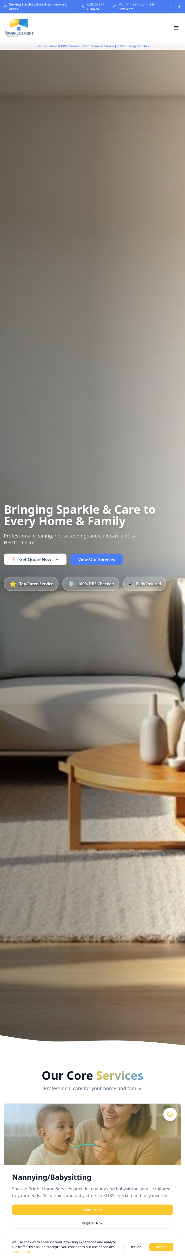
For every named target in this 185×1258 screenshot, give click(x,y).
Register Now (92, 1223)
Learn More (92, 1209)
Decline (135, 1247)
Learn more (21, 1251)
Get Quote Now (35, 559)
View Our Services (96, 559)
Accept (161, 1247)
